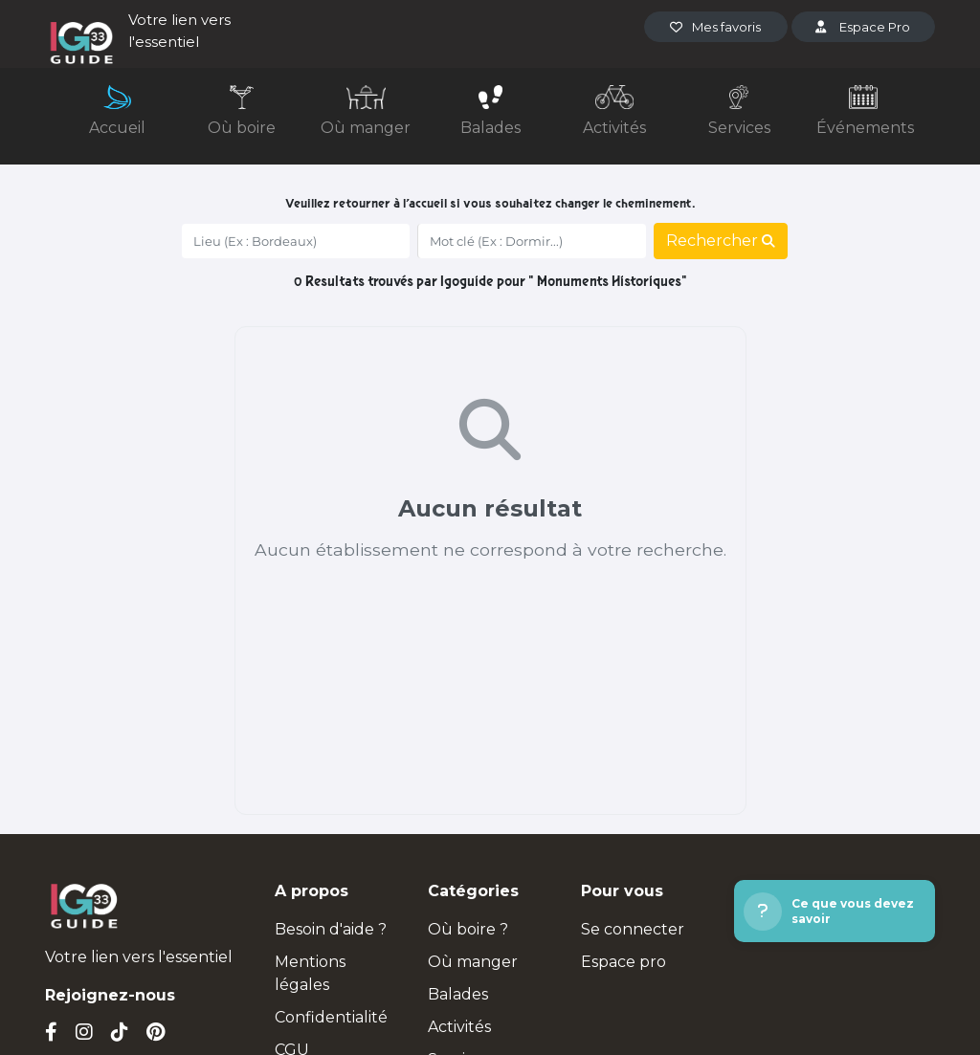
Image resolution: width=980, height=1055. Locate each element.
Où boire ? (468, 929)
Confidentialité (331, 1017)
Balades (458, 994)
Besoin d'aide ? (331, 929)
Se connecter (632, 929)
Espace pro (623, 962)
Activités (459, 1027)
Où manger (473, 962)
